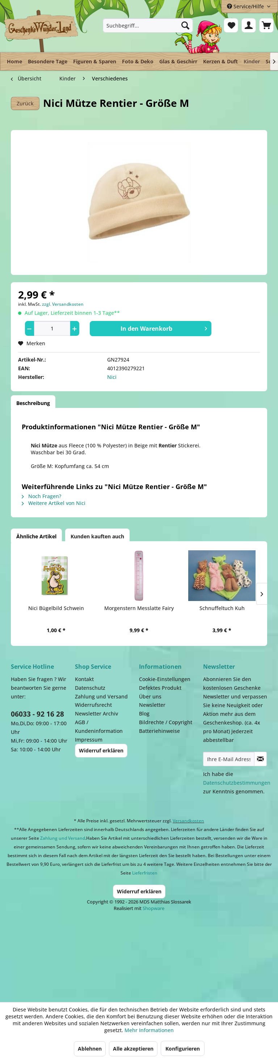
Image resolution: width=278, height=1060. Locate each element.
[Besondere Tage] (47, 61)
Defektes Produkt (160, 687)
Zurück (25, 103)
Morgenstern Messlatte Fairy (139, 608)
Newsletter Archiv (96, 713)
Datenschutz (90, 687)
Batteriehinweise (159, 730)
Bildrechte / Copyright (165, 722)
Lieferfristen (144, 873)
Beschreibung (33, 403)
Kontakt (84, 679)
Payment (152, 953)
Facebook (224, 953)
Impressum (88, 739)
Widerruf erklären (101, 750)
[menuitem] (148, 25)
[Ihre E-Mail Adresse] (228, 759)
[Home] (14, 61)
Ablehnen (90, 1048)
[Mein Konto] (248, 25)
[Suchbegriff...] (148, 25)
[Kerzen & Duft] (220, 61)
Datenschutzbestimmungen (236, 782)
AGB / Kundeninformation (99, 726)
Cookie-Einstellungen (164, 679)
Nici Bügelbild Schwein (56, 608)
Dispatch (67, 956)
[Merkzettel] (231, 25)
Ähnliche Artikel (36, 536)
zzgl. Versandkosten (63, 304)
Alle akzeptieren (133, 1048)
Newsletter (152, 704)
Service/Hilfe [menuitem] (246, 6)
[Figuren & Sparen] (94, 61)
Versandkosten (188, 821)
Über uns (150, 696)
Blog (144, 713)
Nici (112, 376)
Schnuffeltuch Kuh (222, 608)
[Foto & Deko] (137, 61)
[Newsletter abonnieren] (260, 759)
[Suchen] (185, 25)
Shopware (153, 908)
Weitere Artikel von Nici (53, 503)
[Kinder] (252, 60)
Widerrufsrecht (93, 704)
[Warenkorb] (266, 25)
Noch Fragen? (41, 496)
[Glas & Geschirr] (178, 61)
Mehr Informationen (149, 1030)
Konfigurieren (182, 1048)
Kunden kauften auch (97, 536)
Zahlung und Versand (101, 696)
